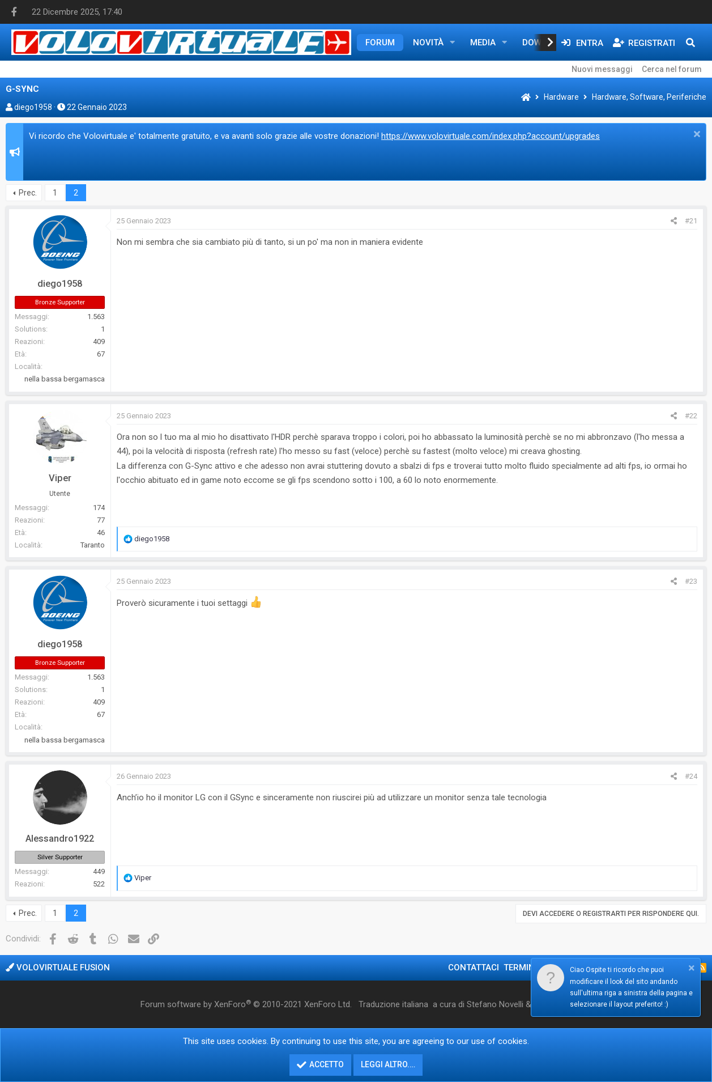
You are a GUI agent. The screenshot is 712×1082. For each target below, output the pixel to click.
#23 (691, 581)
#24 (691, 776)
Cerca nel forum (672, 69)
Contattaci (473, 967)
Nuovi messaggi (602, 69)
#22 (691, 415)
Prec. (28, 192)
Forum (380, 42)
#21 (691, 221)
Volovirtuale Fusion (58, 967)
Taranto (92, 545)
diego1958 (33, 107)
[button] (453, 42)
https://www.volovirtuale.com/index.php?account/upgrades (490, 136)
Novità (428, 42)
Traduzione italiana (393, 1004)
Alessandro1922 (59, 838)
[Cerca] (690, 42)
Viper (60, 478)
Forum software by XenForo (246, 1004)
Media (483, 42)
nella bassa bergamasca (64, 379)
